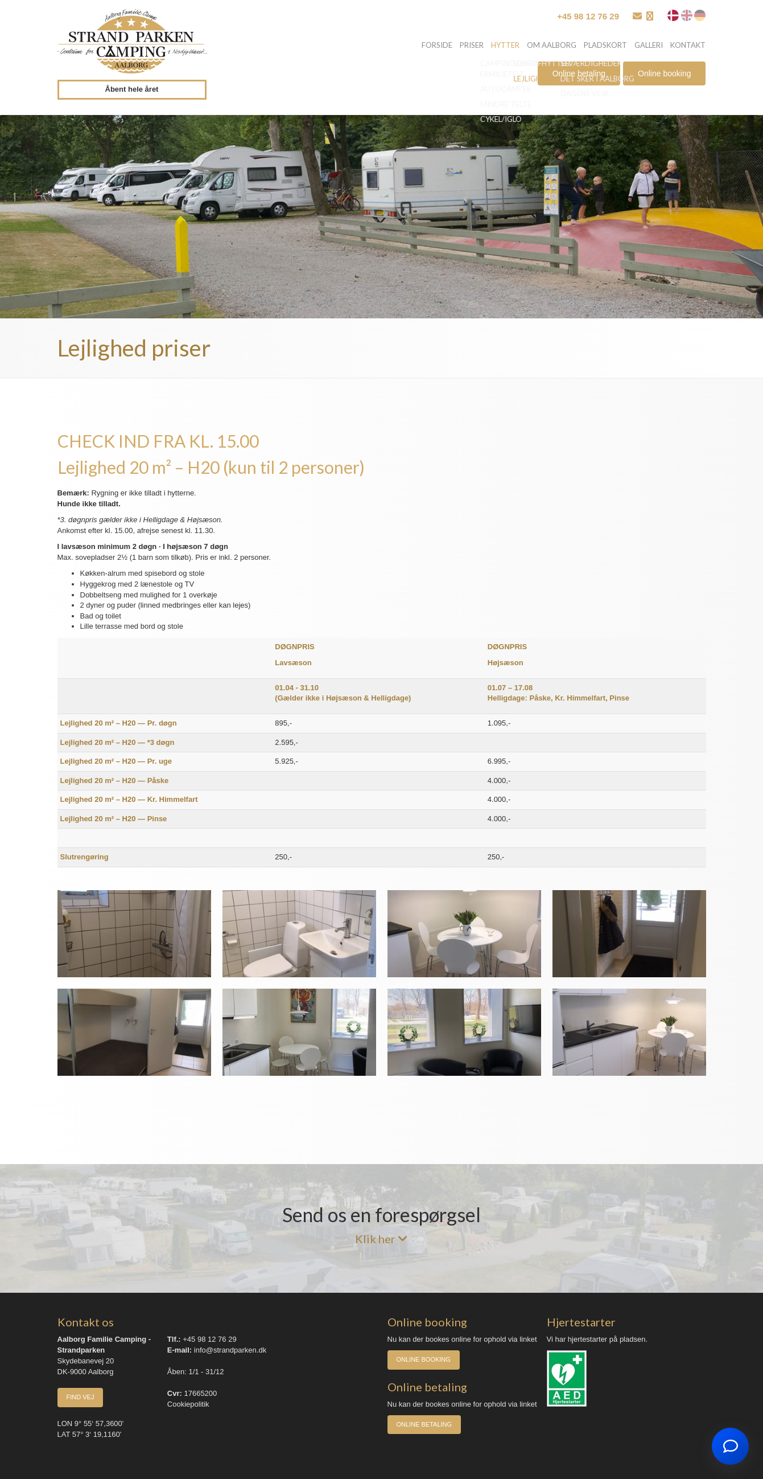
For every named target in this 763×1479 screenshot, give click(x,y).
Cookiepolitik (188, 1404)
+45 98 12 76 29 (588, 16)
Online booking (664, 75)
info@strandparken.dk (230, 1350)
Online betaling (578, 75)
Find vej (80, 1397)
